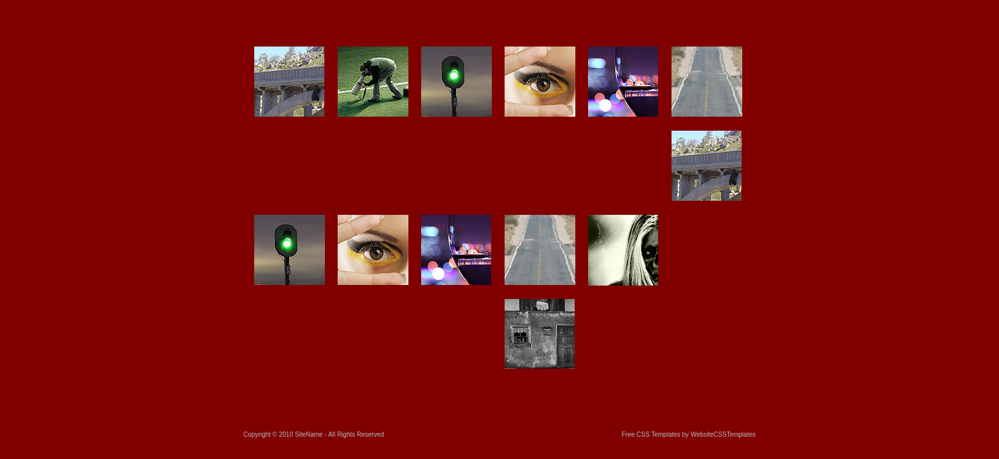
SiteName (309, 434)
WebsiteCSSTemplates (723, 434)
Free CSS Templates (651, 434)
